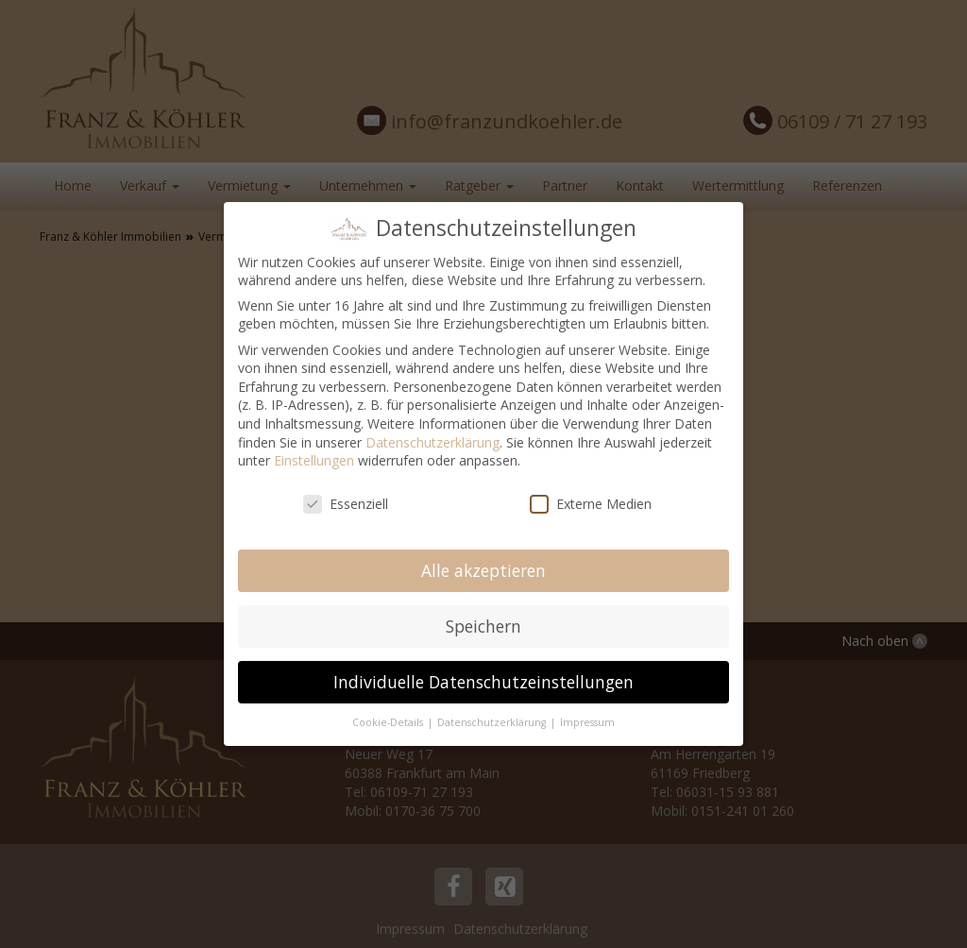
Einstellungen (314, 460)
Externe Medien (591, 504)
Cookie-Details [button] (389, 722)
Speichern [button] (483, 626)
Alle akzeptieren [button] (483, 570)
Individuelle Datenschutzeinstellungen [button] (483, 681)
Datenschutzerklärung (432, 442)
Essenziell (345, 504)
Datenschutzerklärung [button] (493, 722)
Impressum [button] (587, 722)
